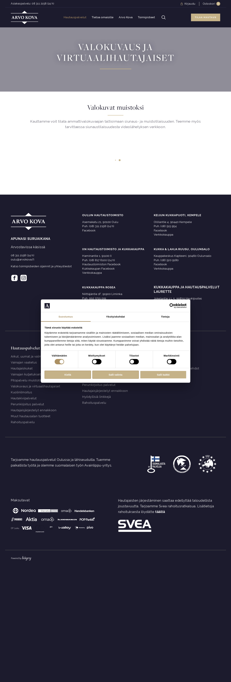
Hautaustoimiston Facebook (101, 264)
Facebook (88, 230)
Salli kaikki (163, 374)
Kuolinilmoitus (21, 392)
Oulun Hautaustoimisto (102, 215)
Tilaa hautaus (205, 17)
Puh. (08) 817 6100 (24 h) (98, 260)
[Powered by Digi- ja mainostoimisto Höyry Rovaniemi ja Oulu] (21, 557)
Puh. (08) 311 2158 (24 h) (98, 226)
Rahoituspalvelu (23, 422)
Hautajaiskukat (22, 368)
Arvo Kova (126, 17)
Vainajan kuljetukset (26, 374)
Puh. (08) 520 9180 (166, 260)
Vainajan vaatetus (24, 362)
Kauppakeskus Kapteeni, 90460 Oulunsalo (182, 255)
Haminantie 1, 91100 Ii (97, 255)
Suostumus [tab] (65, 316)
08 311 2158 (39, 3)
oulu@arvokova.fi (22, 259)
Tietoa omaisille (103, 17)
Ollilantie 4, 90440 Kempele (173, 222)
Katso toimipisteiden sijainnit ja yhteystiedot (41, 266)
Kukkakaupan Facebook (98, 268)
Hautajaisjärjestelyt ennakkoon (33, 410)
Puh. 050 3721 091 (94, 298)
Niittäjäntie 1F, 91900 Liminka (102, 294)
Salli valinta (115, 374)
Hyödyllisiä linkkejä (96, 396)
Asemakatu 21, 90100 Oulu (100, 222)
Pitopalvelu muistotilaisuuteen (33, 380)
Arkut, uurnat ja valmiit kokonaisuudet (39, 356)
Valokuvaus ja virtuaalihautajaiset (35, 386)
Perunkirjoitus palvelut (27, 404)
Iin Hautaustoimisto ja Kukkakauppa (113, 249)
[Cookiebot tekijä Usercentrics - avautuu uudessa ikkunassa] (171, 305)
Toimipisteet (146, 17)
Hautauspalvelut (75, 17)
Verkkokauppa (163, 234)
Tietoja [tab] (165, 316)
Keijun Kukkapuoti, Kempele (177, 215)
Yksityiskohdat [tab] (115, 316)
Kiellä (67, 374)
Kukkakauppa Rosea (98, 287)
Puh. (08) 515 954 (165, 226)
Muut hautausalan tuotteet (30, 416)
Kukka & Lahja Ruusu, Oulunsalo (182, 249)
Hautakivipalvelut (24, 398)
